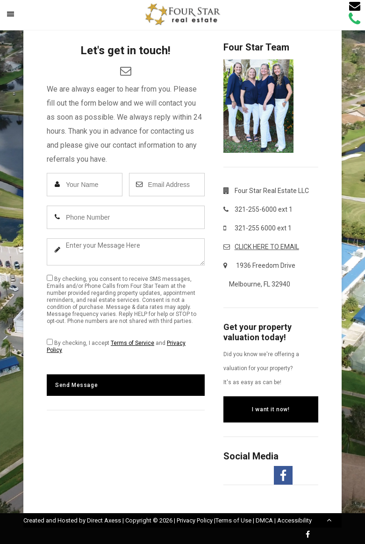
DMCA (264, 520)
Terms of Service (132, 343)
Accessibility (294, 520)
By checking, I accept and (116, 346)
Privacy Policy (195, 520)
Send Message (76, 385)
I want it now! (270, 409)
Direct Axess (104, 520)
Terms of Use (233, 520)
